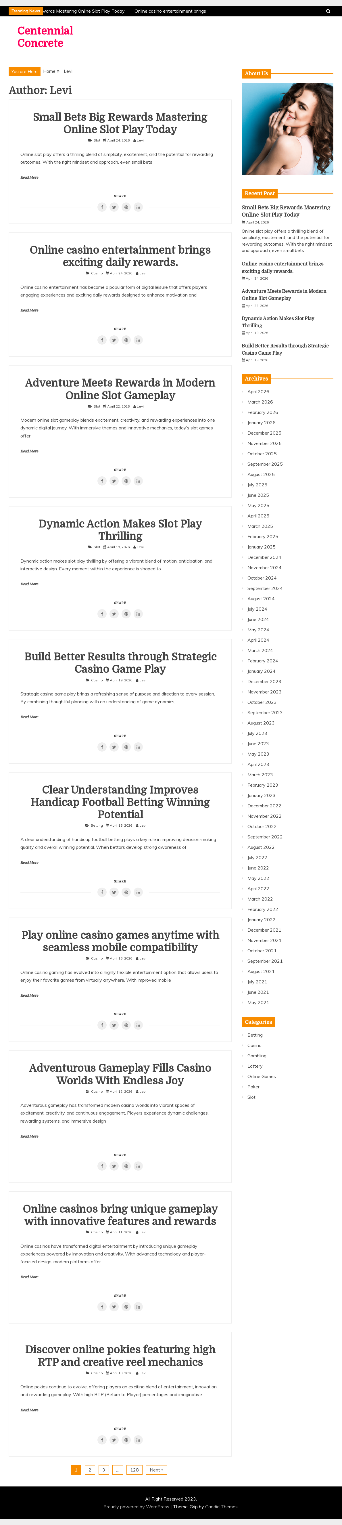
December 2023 (264, 681)
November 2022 (264, 816)
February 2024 (262, 661)
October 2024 (262, 578)
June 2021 (258, 992)
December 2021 (264, 930)
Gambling (256, 1055)
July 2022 (257, 857)
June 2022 (258, 868)
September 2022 (265, 837)
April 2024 (258, 640)
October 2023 (262, 702)
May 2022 (258, 878)
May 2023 (258, 754)
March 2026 (260, 402)
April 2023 (258, 764)
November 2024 (264, 567)
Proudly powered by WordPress (136, 1506)
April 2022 (258, 888)
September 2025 (265, 464)
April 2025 (258, 516)
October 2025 (262, 453)
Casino (97, 273)
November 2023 (264, 692)
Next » (156, 1470)
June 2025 (258, 495)
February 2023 (262, 785)
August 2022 (261, 847)
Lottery (255, 1066)
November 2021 (264, 940)
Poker (253, 1087)
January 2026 (261, 422)
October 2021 (262, 950)
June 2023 (258, 743)
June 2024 (258, 619)
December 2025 (264, 433)
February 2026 (262, 412)
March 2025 (260, 526)
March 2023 (260, 774)
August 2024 (261, 598)
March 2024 (260, 650)
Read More (29, 177)
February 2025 (262, 536)
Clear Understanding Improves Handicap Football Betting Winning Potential (120, 802)
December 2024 (264, 557)
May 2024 (258, 629)
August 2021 (261, 971)
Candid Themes (221, 1506)
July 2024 (257, 609)
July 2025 (257, 485)
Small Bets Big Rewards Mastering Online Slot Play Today (66, 11)
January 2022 (261, 919)
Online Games (261, 1076)
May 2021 (258, 1002)
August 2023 (261, 723)
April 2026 (258, 391)
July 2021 (257, 982)
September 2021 (265, 961)
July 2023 (257, 733)
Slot (97, 140)
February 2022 (262, 909)
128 (134, 1470)
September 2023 (265, 712)
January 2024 (261, 671)
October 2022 (262, 826)
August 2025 (261, 474)
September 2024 (265, 588)
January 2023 (261, 795)
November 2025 (264, 443)
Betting (97, 825)
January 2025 (261, 547)
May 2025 (258, 505)
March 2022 (260, 899)
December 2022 (264, 806)
